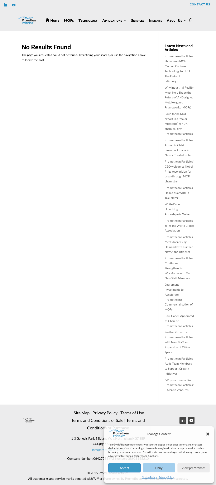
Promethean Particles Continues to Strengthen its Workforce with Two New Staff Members (179, 267)
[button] (208, 434)
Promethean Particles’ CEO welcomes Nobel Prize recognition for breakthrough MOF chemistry (179, 170)
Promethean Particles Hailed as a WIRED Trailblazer (179, 192)
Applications (112, 20)
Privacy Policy (166, 477)
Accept (124, 468)
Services (137, 20)
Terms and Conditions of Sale (97, 419)
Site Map (82, 411)
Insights (155, 20)
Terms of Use (132, 411)
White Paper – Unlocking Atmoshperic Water (177, 208)
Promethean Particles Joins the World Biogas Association (179, 225)
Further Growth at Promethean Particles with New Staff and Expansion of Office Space (179, 341)
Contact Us (200, 4)
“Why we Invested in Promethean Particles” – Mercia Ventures (179, 384)
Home (54, 20)
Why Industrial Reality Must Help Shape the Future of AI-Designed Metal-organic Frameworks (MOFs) (179, 96)
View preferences (194, 468)
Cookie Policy (149, 477)
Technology (88, 20)
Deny (159, 468)
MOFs (69, 20)
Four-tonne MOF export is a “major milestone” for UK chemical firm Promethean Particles (179, 123)
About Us (174, 20)
